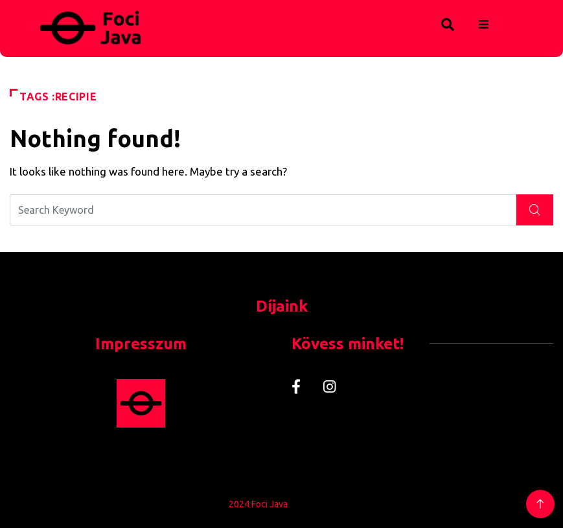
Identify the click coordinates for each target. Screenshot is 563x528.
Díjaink (282, 306)
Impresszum (141, 343)
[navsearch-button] (420, 23)
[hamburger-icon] (483, 25)
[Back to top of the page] (540, 504)
